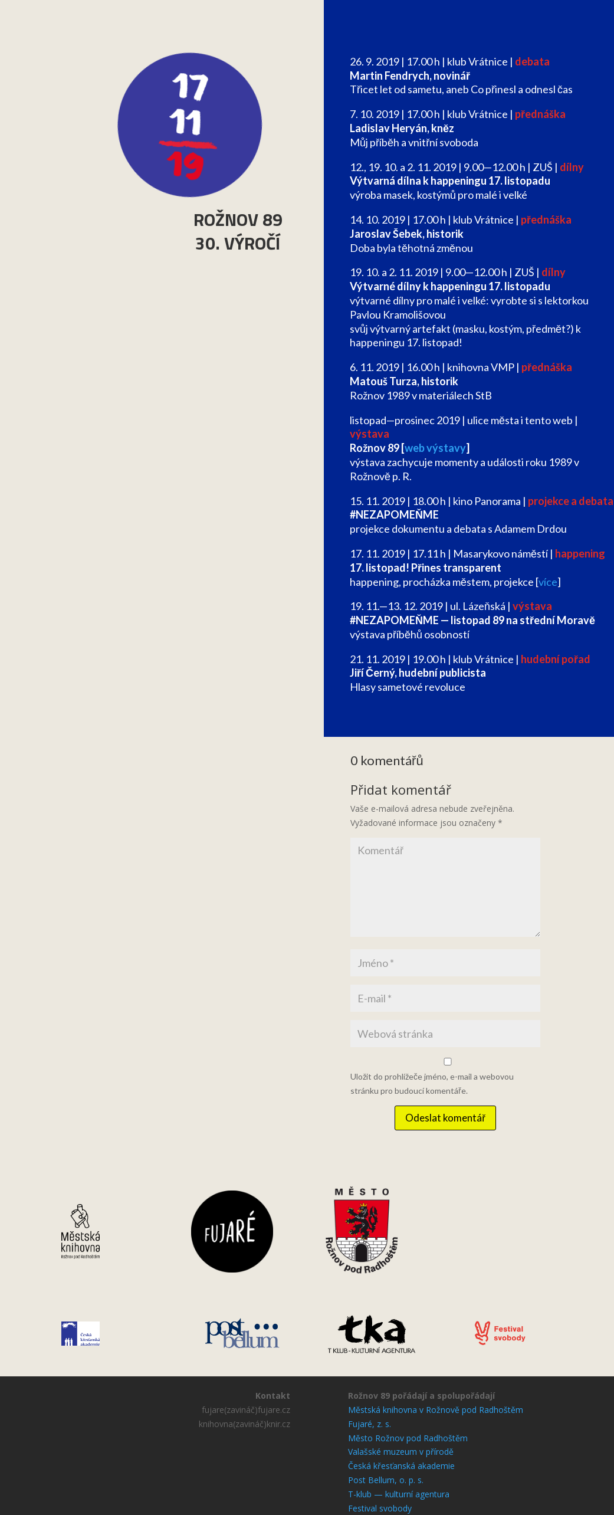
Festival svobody (380, 1508)
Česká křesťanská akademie (401, 1465)
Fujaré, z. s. (369, 1423)
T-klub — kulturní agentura (398, 1494)
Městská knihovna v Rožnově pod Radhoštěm (435, 1409)
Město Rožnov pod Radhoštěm (408, 1438)
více (548, 581)
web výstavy (435, 447)
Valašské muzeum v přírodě (401, 1451)
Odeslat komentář (445, 1117)
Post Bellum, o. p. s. (385, 1480)
